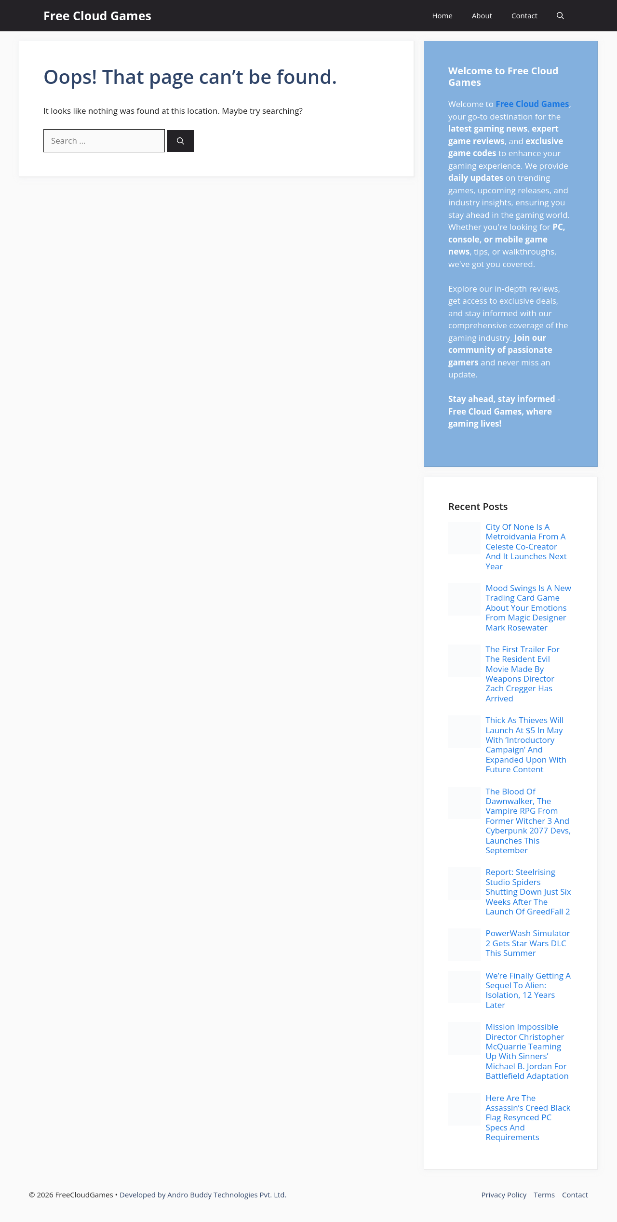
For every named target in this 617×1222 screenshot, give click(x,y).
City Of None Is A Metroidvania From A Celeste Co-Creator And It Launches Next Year (525, 546)
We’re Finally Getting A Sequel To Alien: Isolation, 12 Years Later (528, 990)
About (482, 15)
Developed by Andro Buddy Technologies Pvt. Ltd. (203, 1194)
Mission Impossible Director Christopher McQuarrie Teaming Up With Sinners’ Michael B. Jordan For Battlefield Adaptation (527, 1051)
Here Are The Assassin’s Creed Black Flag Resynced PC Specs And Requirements (527, 1117)
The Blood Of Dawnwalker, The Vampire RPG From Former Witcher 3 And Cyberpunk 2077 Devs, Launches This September (528, 821)
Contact (524, 15)
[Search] (180, 141)
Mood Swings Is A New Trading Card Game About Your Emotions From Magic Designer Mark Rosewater (528, 607)
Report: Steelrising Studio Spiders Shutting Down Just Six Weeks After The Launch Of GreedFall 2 (528, 891)
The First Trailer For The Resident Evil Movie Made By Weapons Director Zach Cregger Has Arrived (522, 674)
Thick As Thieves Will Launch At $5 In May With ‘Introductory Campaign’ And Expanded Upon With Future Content (525, 744)
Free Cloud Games (97, 15)
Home (442, 15)
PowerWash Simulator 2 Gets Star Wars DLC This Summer (527, 942)
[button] (560, 15)
